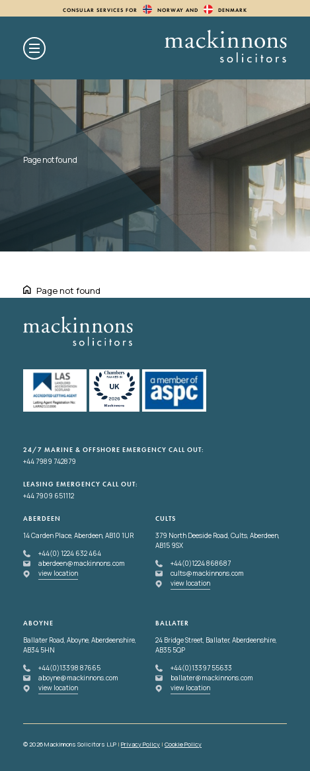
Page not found (68, 290)
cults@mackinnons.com (207, 573)
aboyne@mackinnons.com (78, 677)
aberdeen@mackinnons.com (81, 563)
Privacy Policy (140, 744)
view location (58, 573)
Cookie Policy (183, 744)
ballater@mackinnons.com (212, 677)
